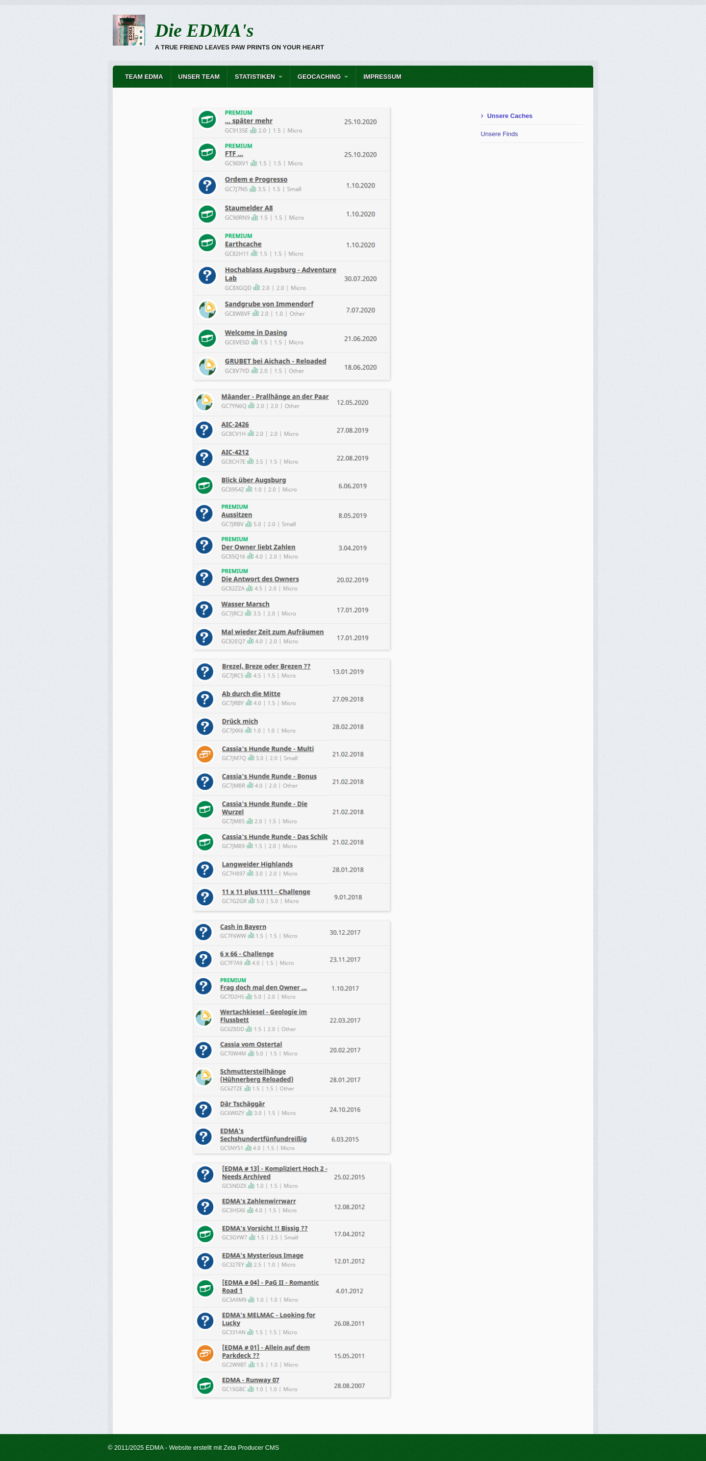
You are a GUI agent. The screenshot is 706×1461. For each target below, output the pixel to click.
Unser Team (199, 76)
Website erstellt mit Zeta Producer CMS (224, 1447)
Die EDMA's (204, 30)
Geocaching (319, 76)
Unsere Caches (509, 115)
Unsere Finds (499, 134)
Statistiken (255, 76)
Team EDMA (144, 76)
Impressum (382, 76)
